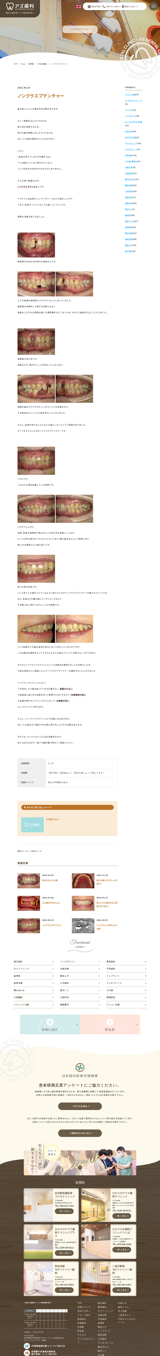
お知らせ (122, 1304)
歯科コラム (123, 1308)
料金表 (81, 1332)
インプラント (113, 976)
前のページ (23, 851)
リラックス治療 (21, 1005)
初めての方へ (128, 7)
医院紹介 (82, 1320)
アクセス (82, 1336)
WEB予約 (93, 7)
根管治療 (18, 983)
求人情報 (122, 1312)
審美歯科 (110, 962)
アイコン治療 (113, 1005)
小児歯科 (64, 983)
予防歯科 (110, 969)
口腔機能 (18, 998)
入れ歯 (109, 990)
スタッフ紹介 (84, 1316)
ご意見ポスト (124, 1316)
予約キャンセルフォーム (127, 1321)
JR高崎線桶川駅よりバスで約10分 (48, 1346)
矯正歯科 (18, 962)
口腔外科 (64, 998)
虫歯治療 (64, 969)
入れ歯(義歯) (42, 64)
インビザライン (68, 962)
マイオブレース (114, 983)
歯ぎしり (64, 990)
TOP (15, 64)
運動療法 (64, 1005)
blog (23, 64)
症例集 (31, 64)
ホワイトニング (21, 969)
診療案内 (82, 1324)
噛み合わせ (19, 990)
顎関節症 (110, 998)
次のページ (36, 851)
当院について (84, 1308)
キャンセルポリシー (86, 1341)
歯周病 (17, 976)
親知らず (64, 976)
